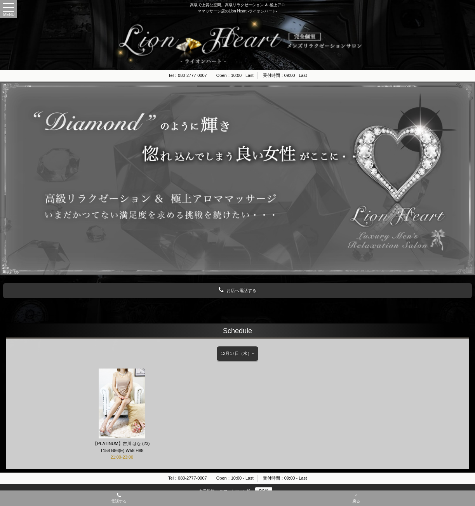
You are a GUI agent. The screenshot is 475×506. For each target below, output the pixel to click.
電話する (119, 499)
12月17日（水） (237, 353)
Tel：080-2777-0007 (187, 75)
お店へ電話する (237, 290)
